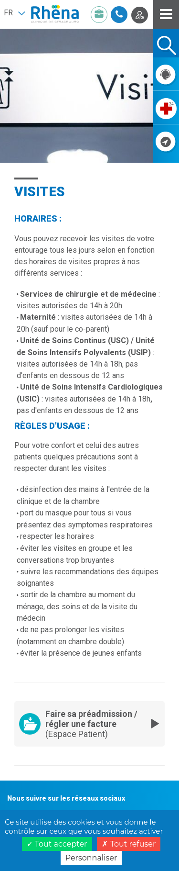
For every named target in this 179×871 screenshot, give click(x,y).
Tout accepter (57, 844)
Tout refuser (129, 844)
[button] (14, 13)
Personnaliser (91, 857)
